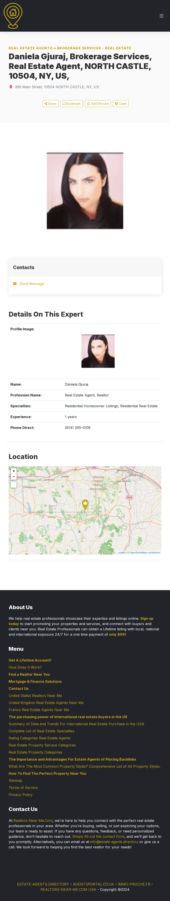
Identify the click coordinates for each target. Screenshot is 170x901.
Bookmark (72, 103)
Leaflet (121, 552)
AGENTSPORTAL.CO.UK (93, 884)
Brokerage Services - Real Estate (94, 48)
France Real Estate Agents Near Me (39, 710)
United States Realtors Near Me (35, 695)
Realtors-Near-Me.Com (33, 820)
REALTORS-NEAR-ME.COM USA (68, 889)
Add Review (98, 103)
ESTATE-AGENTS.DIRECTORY (43, 884)
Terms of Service (23, 787)
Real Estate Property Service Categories (42, 745)
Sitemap (15, 780)
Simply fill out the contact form (98, 836)
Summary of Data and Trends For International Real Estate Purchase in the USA (76, 724)
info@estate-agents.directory (114, 842)
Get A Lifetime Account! (30, 660)
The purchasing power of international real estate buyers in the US (68, 717)
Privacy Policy (21, 794)
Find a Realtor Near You (29, 674)
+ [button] (14, 471)
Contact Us (19, 688)
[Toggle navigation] (161, 16)
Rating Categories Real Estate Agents (39, 738)
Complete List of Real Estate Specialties (41, 731)
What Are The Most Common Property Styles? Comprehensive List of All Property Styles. (84, 766)
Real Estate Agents (30, 48)
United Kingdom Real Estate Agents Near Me (46, 702)
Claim (121, 103)
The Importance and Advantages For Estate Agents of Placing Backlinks (72, 759)
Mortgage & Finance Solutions (35, 681)
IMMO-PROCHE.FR (134, 884)
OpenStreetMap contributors (145, 552)
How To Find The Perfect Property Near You (47, 773)
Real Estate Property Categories (35, 752)
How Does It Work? (25, 667)
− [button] (14, 477)
